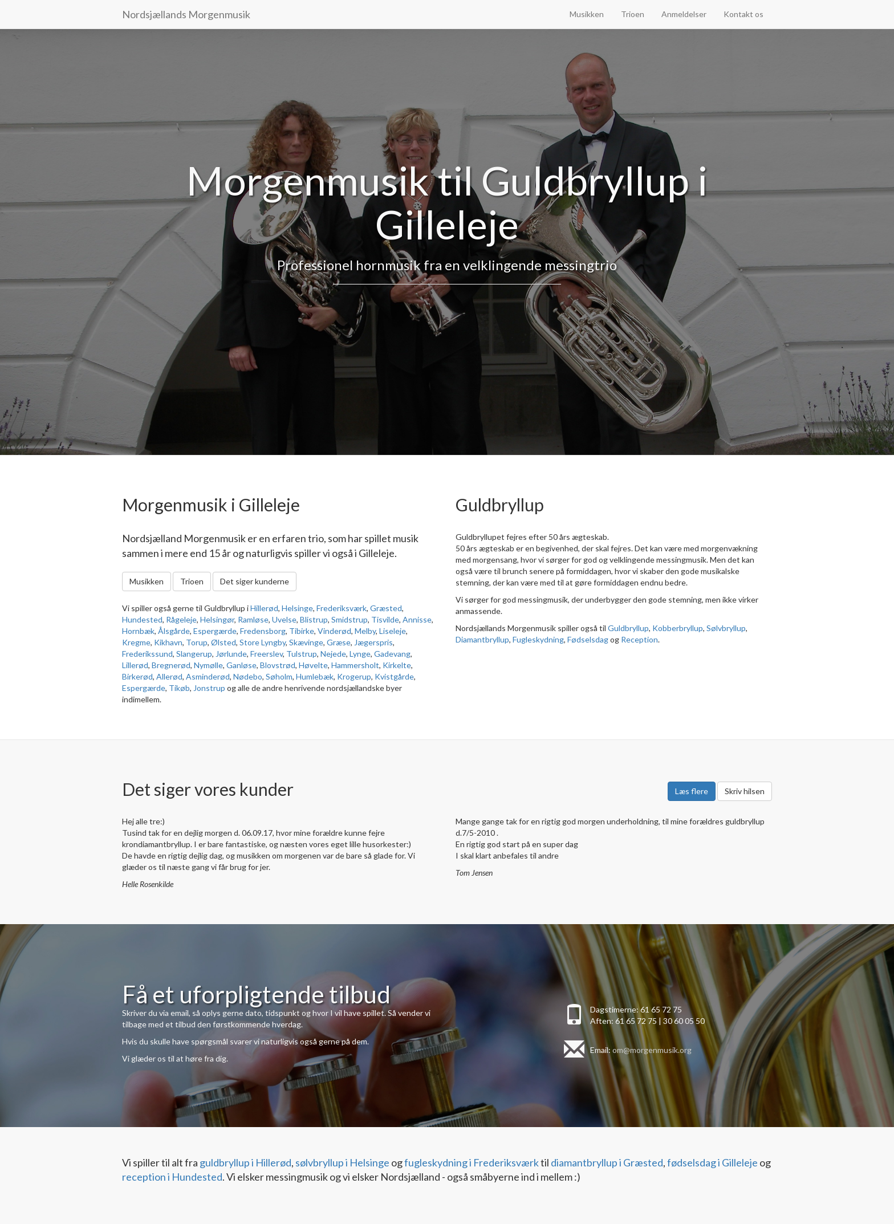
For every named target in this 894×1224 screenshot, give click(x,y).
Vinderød (334, 631)
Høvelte (313, 665)
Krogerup (354, 676)
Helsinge (297, 608)
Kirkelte (397, 665)
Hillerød (264, 608)
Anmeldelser (683, 14)
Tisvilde (385, 619)
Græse (339, 642)
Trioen (632, 14)
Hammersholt (355, 665)
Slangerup (194, 653)
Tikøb (179, 688)
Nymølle (208, 665)
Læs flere (691, 791)
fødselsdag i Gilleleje (712, 1162)
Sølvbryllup (726, 628)
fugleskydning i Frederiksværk (471, 1162)
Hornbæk (138, 631)
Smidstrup (349, 619)
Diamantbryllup (482, 639)
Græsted (386, 608)
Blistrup (314, 619)
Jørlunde (231, 653)
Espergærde (215, 631)
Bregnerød (171, 665)
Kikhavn (168, 642)
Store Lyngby (262, 642)
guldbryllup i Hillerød (245, 1162)
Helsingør (217, 619)
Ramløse (253, 619)
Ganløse (241, 665)
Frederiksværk (341, 608)
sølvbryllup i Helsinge (342, 1162)
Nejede (333, 653)
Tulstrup (301, 653)
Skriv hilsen (745, 791)
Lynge (360, 653)
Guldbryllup (628, 628)
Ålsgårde (174, 631)
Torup (197, 642)
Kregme (136, 642)
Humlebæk (315, 676)
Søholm (279, 676)
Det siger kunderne (254, 581)
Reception (639, 639)
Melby (365, 631)
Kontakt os (743, 14)
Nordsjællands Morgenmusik (186, 14)
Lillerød (135, 665)
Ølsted (223, 642)
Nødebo (247, 676)
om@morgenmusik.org (652, 1050)
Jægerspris (373, 642)
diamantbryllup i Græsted (607, 1162)
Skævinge (306, 642)
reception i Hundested (172, 1176)
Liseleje (392, 631)
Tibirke (301, 631)
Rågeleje (181, 619)
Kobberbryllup (677, 628)
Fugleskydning (538, 639)
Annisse (417, 619)
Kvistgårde (394, 676)
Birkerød (137, 676)
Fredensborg (263, 631)
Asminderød (208, 676)
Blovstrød (277, 665)
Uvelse (284, 619)
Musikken (587, 14)
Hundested (142, 619)
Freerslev (266, 653)
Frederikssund (147, 653)
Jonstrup (209, 688)
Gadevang (392, 653)
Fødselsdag (587, 639)
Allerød (169, 676)
